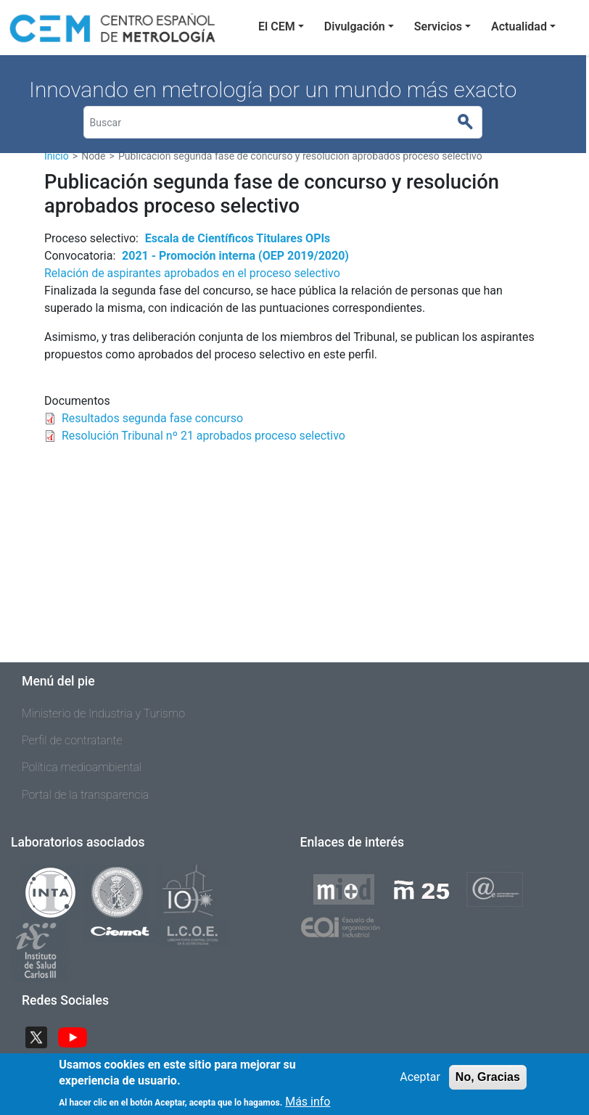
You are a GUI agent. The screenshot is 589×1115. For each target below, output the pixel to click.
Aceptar (420, 1082)
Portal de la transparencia (85, 795)
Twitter (42, 1036)
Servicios (438, 26)
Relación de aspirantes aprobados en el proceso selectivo (192, 273)
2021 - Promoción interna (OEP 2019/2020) (235, 256)
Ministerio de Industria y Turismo (103, 713)
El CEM (276, 26)
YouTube (78, 1036)
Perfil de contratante (72, 740)
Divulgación (354, 26)
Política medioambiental (81, 767)
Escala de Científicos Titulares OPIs (238, 238)
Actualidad (519, 26)
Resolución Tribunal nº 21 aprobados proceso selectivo (203, 436)
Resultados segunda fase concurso (152, 418)
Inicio (56, 156)
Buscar (471, 122)
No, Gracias (488, 1082)
